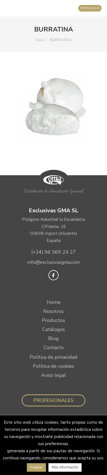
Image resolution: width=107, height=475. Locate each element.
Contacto (54, 347)
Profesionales (53, 400)
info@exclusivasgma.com (53, 262)
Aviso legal (53, 375)
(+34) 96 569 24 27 (53, 252)
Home (53, 302)
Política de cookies (53, 366)
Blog (53, 338)
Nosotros (53, 311)
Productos (53, 320)
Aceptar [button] (36, 467)
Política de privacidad (53, 357)
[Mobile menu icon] (9, 8)
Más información (65, 467)
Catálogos (53, 329)
